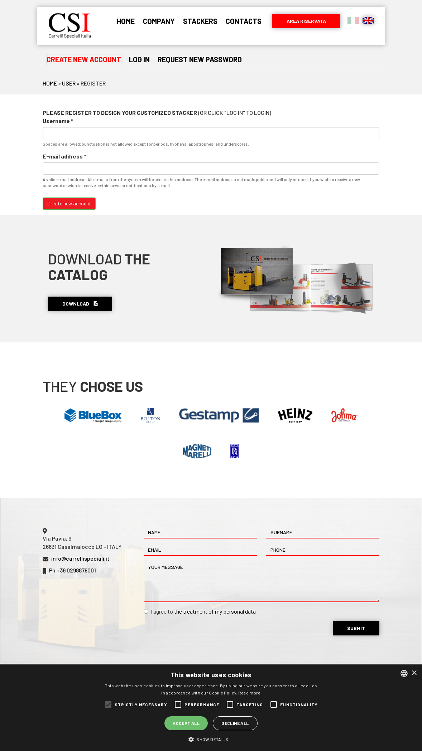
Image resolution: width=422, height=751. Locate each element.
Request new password (200, 59)
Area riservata (306, 21)
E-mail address (64, 156)
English (368, 20)
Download (80, 304)
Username (58, 120)
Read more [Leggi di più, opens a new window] (249, 692)
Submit (356, 628)
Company (159, 21)
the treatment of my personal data (215, 611)
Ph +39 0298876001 (72, 570)
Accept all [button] (186, 723)
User (69, 83)
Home (126, 21)
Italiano (353, 20)
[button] (211, 739)
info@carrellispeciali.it (80, 558)
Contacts (244, 21)
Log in (139, 59)
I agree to (200, 611)
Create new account (84, 59)
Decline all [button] (235, 723)
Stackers (200, 21)
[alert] (211, 707)
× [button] (414, 673)
